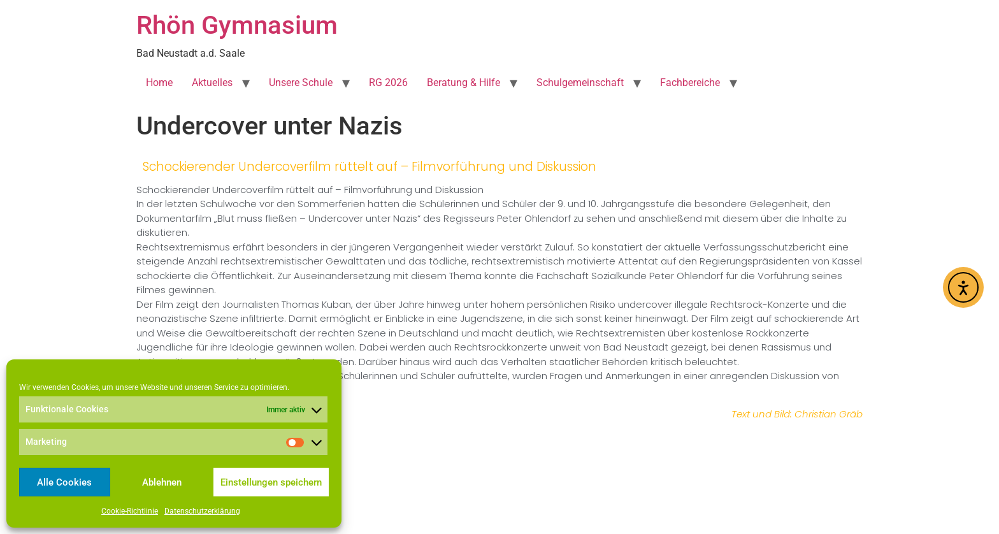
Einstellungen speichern (271, 482)
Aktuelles (212, 82)
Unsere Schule (301, 82)
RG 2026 (388, 82)
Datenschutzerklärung (202, 511)
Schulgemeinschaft (580, 82)
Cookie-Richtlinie (129, 511)
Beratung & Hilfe (463, 82)
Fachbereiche (690, 82)
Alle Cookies (64, 482)
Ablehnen (162, 482)
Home (159, 82)
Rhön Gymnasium (237, 25)
